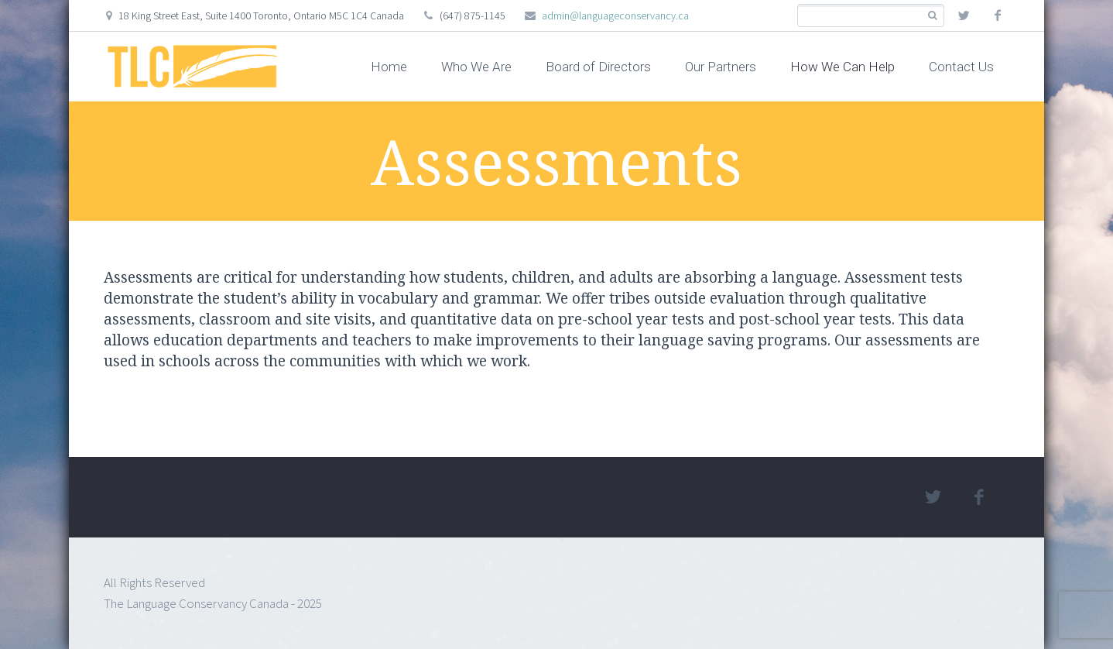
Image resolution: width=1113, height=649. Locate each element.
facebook (997, 15)
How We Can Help (842, 66)
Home (389, 66)
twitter (963, 15)
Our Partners (720, 66)
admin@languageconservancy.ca (615, 15)
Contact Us (961, 66)
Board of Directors (598, 66)
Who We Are (476, 66)
